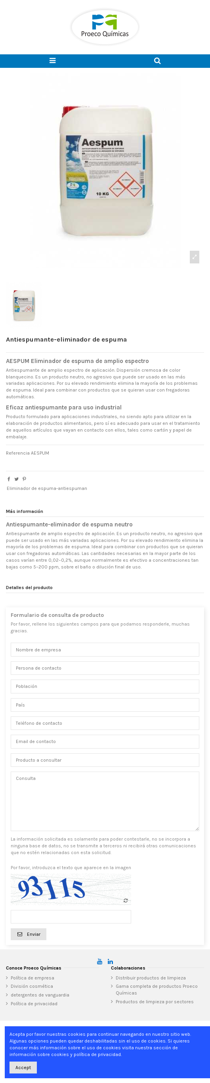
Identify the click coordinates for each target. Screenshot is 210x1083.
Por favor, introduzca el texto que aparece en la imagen (71, 867)
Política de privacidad (34, 1003)
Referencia (18, 453)
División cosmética (32, 986)
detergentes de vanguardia (40, 995)
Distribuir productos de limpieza (151, 978)
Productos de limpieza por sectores (155, 1001)
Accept (23, 1067)
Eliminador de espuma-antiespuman (47, 488)
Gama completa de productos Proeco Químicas (157, 989)
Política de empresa (32, 978)
